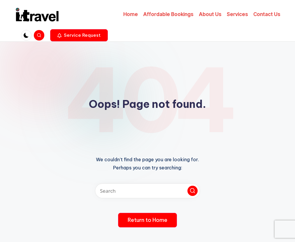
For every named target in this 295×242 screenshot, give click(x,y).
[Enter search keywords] (147, 190)
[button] (79, 35)
